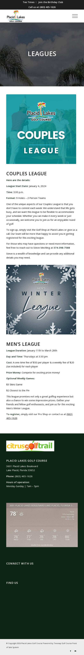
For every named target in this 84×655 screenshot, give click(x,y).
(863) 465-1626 (48, 7)
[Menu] (73, 16)
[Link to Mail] (75, 651)
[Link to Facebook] (70, 651)
